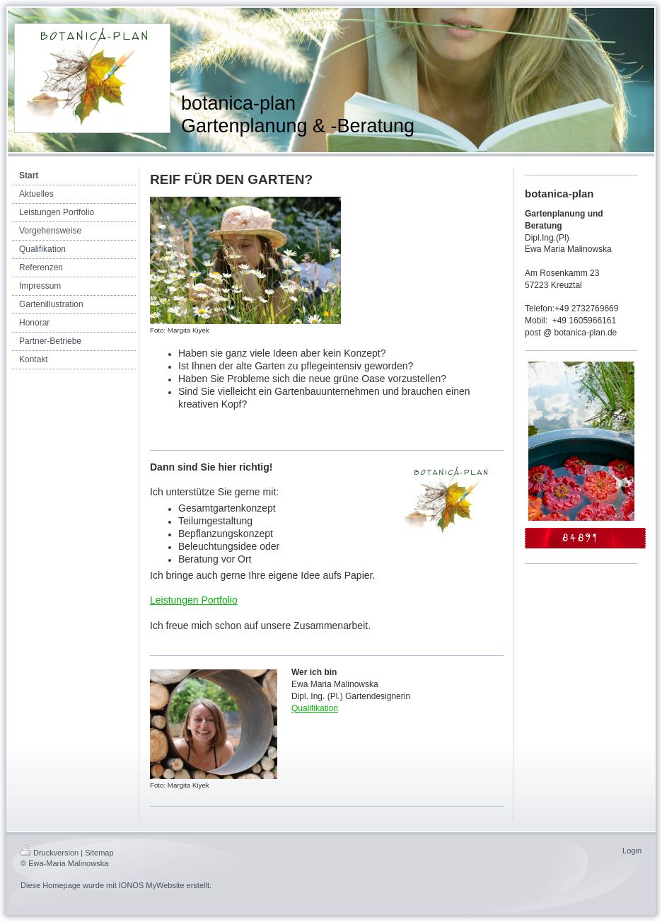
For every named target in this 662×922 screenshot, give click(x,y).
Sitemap (99, 852)
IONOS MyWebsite (152, 885)
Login (631, 850)
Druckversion (50, 852)
